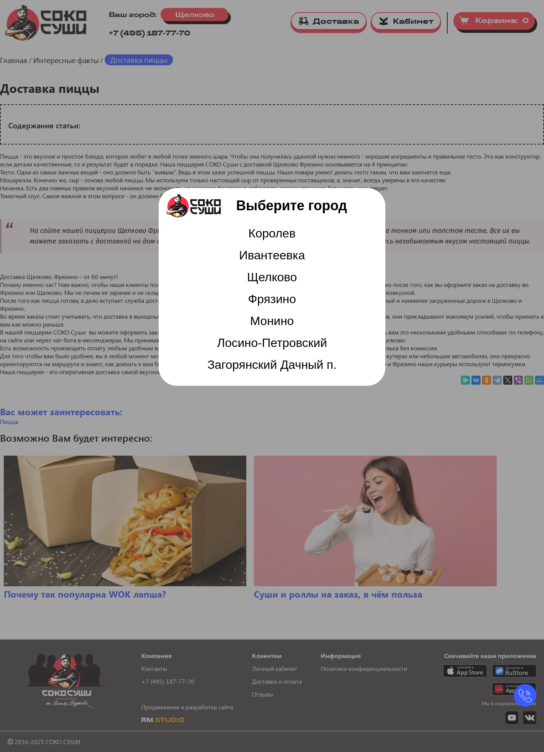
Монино (272, 321)
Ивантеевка (272, 255)
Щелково (272, 277)
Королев (272, 233)
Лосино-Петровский (272, 343)
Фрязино (272, 299)
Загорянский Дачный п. (272, 364)
